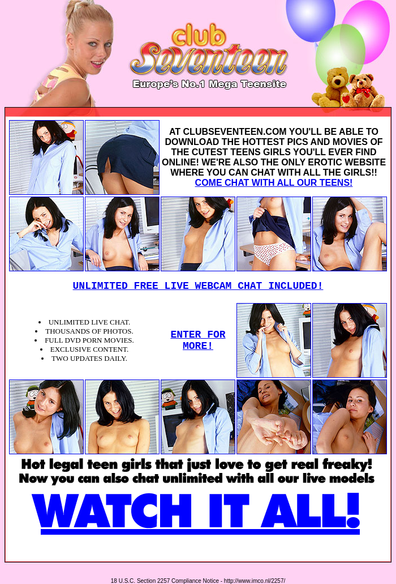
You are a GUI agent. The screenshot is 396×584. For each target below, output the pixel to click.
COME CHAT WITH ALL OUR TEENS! (274, 182)
